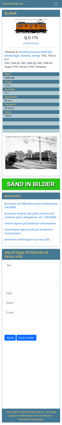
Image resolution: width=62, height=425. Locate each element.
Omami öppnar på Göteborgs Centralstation (30, 223)
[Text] (31, 274)
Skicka (10, 337)
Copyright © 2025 (16, 412)
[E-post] (31, 312)
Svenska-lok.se (12, 3)
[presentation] (28, 325)
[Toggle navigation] (55, 4)
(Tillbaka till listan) (31, 43)
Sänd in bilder (26, 337)
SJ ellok (10, 13)
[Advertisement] (31, 375)
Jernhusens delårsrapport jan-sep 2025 (27, 239)
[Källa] (31, 293)
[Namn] (31, 303)
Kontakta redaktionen (31, 419)
